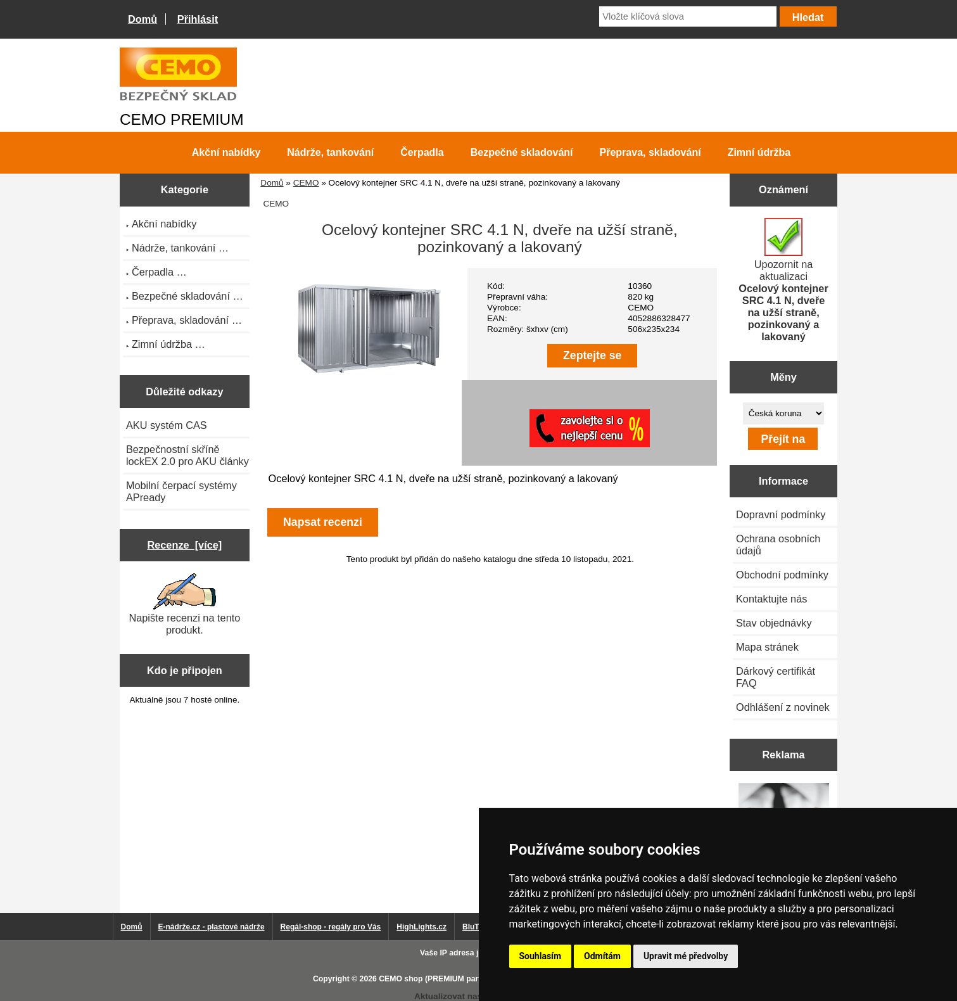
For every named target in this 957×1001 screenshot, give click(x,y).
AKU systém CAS (166, 425)
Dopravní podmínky (780, 514)
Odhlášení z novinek (783, 707)
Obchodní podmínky (782, 574)
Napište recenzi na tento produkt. (184, 604)
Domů (142, 19)
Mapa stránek (767, 647)
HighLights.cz (421, 926)
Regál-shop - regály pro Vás (331, 926)
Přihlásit (197, 19)
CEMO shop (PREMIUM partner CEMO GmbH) (462, 978)
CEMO (306, 183)
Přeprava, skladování (650, 152)
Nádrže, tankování (330, 152)
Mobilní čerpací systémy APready (181, 491)
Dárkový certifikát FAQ (775, 677)
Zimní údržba (759, 152)
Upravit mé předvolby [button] (685, 956)
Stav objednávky (774, 622)
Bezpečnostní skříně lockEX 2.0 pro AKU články (187, 455)
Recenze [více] (184, 545)
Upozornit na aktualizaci (783, 280)
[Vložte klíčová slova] (687, 16)
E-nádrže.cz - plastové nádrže (211, 926)
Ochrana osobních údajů (778, 544)
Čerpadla (421, 152)
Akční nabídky (226, 152)
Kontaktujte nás (771, 598)
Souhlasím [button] (540, 956)
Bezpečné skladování (522, 152)
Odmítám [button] (602, 956)
